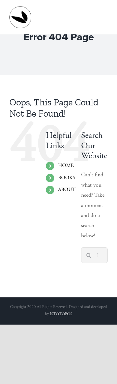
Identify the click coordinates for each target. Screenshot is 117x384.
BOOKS (66, 177)
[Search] (89, 255)
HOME (66, 165)
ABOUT (67, 189)
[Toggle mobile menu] (104, 9)
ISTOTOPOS (61, 314)
